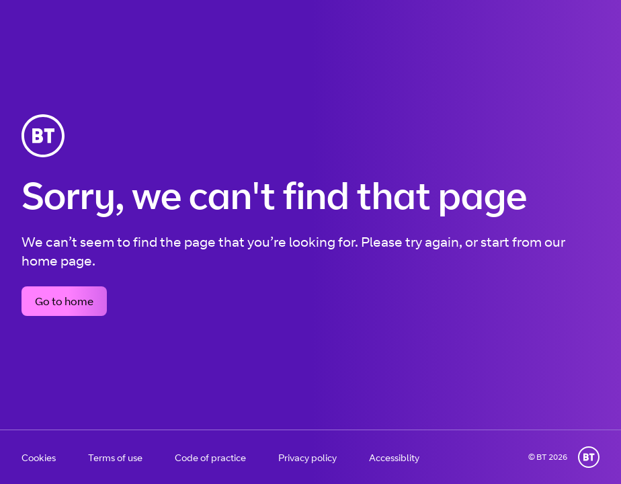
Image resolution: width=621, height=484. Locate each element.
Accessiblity (394, 457)
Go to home (64, 301)
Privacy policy (307, 457)
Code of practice (210, 457)
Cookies (39, 457)
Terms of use (115, 457)
